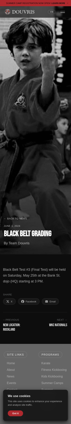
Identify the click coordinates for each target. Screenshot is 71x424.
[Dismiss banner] (67, 3)
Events (11, 383)
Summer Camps (52, 383)
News (10, 376)
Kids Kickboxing (52, 376)
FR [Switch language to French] (51, 12)
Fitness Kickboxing (54, 369)
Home (11, 363)
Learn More (59, 3)
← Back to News (15, 218)
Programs (50, 354)
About (11, 369)
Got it (15, 413)
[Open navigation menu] (62, 12)
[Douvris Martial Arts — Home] (20, 12)
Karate (45, 363)
